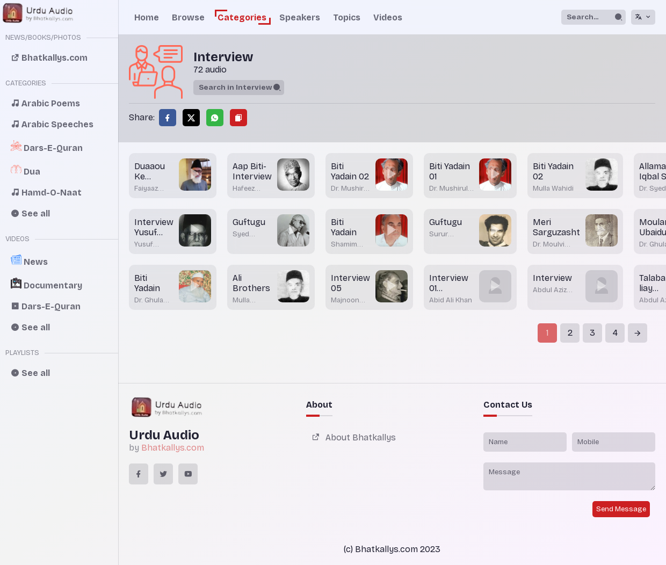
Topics (346, 17)
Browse (188, 17)
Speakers (299, 17)
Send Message (621, 509)
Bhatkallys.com (172, 448)
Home (146, 17)
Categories (242, 17)
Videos (387, 17)
